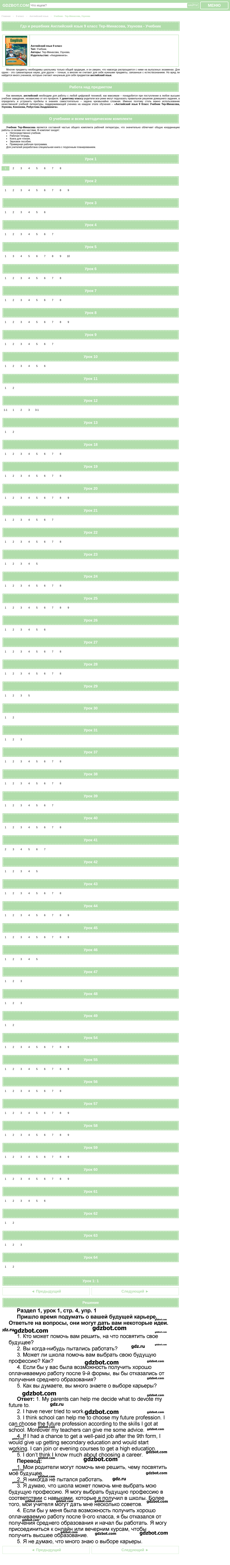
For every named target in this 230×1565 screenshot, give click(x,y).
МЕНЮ (214, 5)
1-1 (5, 410)
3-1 (37, 410)
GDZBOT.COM (16, 5)
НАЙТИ (193, 5)
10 (68, 256)
